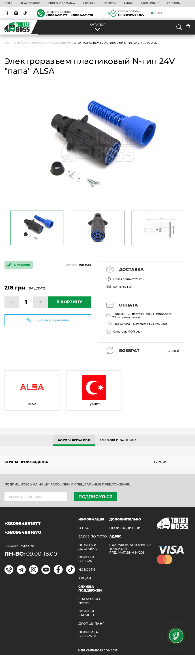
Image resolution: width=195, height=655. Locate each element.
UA (160, 13)
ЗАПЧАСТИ (12, 42)
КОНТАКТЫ (173, 3)
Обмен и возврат (86, 559)
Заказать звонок (58, 11)
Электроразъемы (57, 42)
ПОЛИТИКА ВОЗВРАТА (88, 634)
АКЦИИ (128, 3)
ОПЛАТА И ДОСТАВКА (61, 3)
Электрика (31, 42)
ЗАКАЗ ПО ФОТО (30, 3)
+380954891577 (57, 15)
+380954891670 (82, 15)
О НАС (8, 3)
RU (153, 13)
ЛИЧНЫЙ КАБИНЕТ (86, 613)
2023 (114, 650)
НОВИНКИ (89, 3)
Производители (125, 528)
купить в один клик (53, 320)
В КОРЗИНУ (69, 302)
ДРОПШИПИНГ (150, 3)
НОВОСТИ (110, 3)
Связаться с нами (89, 601)
